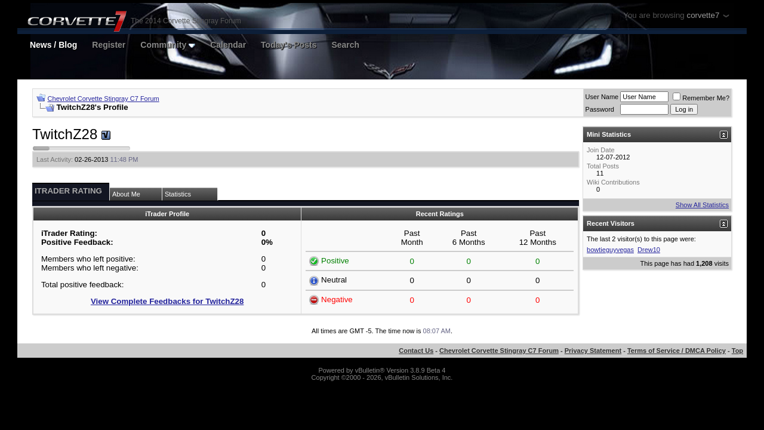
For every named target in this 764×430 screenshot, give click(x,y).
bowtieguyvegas (610, 249)
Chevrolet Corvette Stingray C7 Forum (103, 98)
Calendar (228, 45)
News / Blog (53, 45)
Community (167, 45)
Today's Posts (288, 45)
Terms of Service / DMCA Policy (676, 350)
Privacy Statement (593, 350)
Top (737, 350)
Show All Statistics (702, 204)
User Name (602, 96)
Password (600, 109)
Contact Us (416, 350)
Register (108, 45)
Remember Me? (701, 98)
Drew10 (648, 249)
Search (345, 45)
